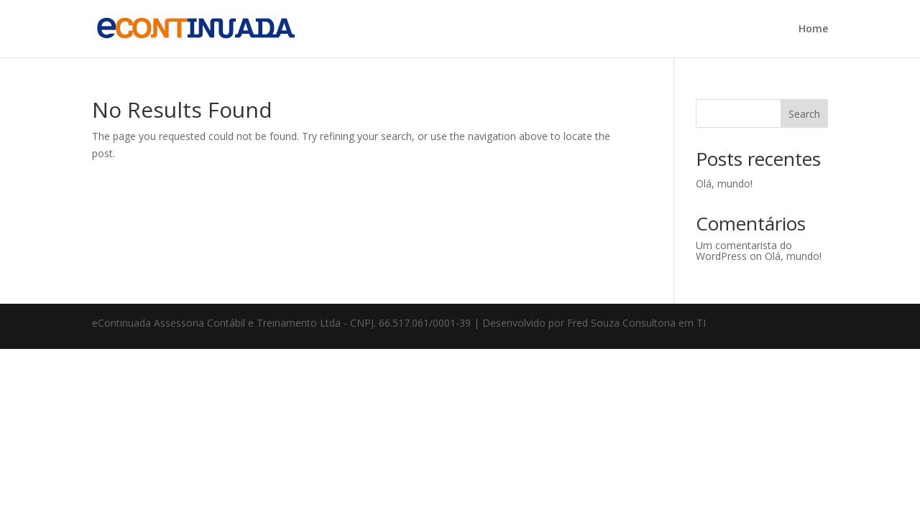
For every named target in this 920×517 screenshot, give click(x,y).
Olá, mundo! (724, 183)
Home (813, 29)
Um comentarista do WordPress (744, 250)
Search (804, 114)
